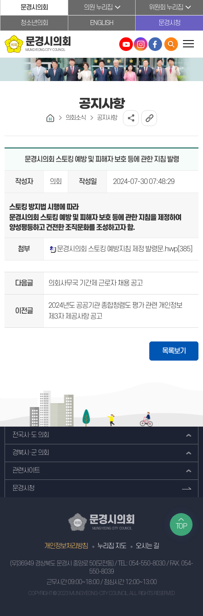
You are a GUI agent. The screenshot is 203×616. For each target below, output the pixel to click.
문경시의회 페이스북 (155, 44)
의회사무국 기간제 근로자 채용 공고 (95, 283)
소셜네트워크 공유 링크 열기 (131, 118)
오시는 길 (147, 546)
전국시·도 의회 (30, 435)
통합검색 (171, 44)
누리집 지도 (111, 546)
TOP (181, 526)
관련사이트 (26, 470)
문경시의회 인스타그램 (140, 44)
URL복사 (149, 118)
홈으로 (50, 118)
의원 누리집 (98, 7)
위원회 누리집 (166, 7)
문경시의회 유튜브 (126, 44)
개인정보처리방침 (66, 546)
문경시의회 (34, 7)
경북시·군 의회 (30, 453)
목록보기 (174, 351)
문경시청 (169, 23)
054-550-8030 (147, 563)
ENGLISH (101, 23)
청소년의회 (34, 23)
